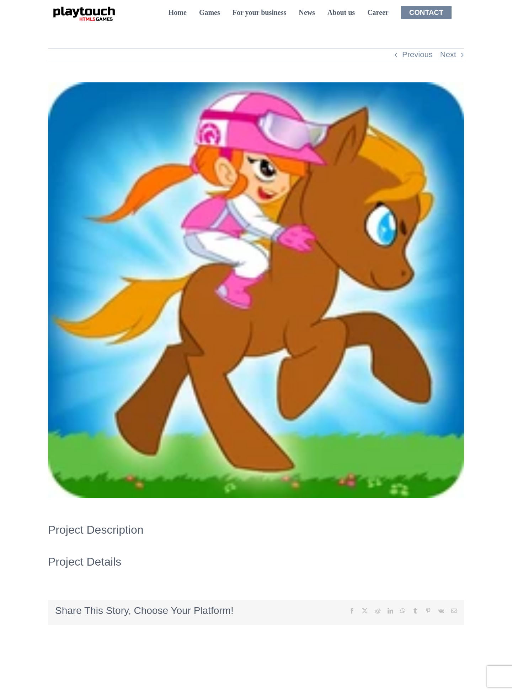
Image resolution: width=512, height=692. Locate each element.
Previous (417, 54)
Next (448, 54)
